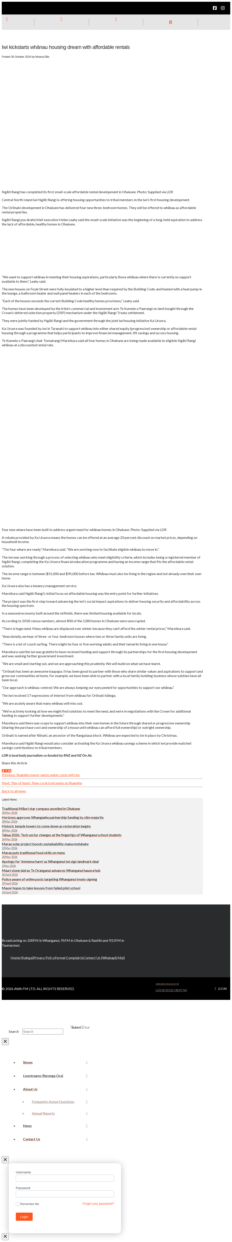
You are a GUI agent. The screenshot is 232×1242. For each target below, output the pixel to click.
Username (23, 1172)
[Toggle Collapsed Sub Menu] (55, 1089)
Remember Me (27, 1204)
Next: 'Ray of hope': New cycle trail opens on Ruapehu (42, 783)
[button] (170, 22)
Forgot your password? (98, 1203)
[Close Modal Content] (5, 1041)
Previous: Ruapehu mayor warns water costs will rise (41, 775)
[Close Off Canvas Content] (5, 1159)
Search (14, 1031)
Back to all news (14, 791)
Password (23, 1188)
